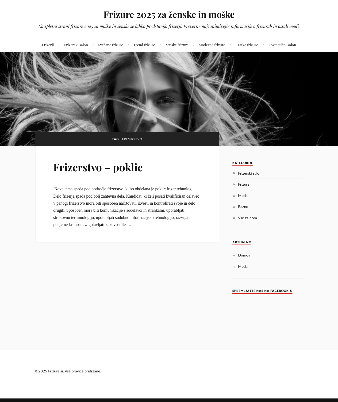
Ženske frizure (176, 44)
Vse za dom (247, 217)
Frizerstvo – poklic (98, 167)
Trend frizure (144, 44)
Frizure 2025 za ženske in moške (169, 14)
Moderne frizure (212, 44)
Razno (243, 206)
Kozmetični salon (282, 44)
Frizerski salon (76, 44)
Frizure (244, 184)
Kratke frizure (246, 44)
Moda (243, 195)
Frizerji (48, 44)
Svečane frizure (110, 44)
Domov (244, 255)
